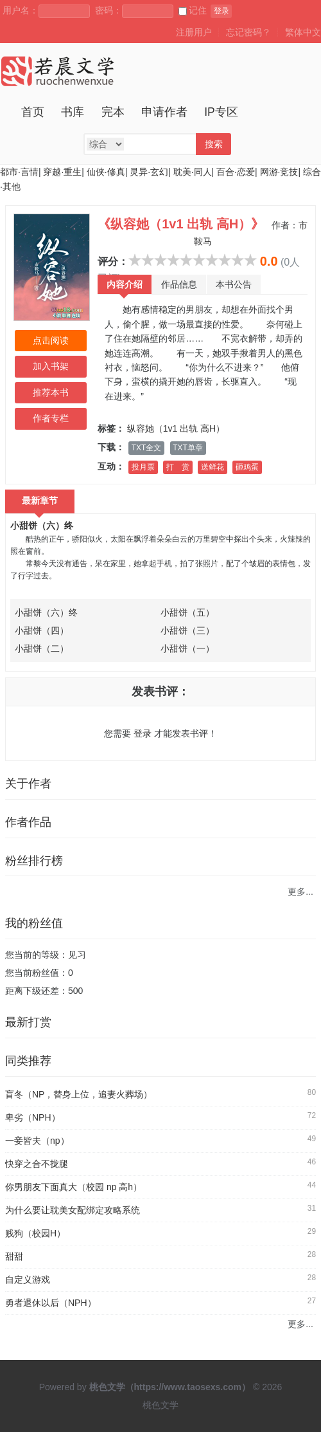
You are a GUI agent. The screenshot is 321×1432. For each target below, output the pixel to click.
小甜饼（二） (42, 648)
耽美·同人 (192, 172)
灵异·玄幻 (149, 172)
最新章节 (40, 500)
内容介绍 (125, 284)
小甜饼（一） (187, 648)
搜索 (214, 144)
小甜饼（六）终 (41, 525)
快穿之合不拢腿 (36, 1164)
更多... (300, 891)
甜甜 (14, 1256)
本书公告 (234, 284)
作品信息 (179, 284)
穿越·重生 (62, 172)
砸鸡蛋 (247, 467)
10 (250, 259)
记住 (192, 10)
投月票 (143, 467)
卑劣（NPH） (32, 1117)
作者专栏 (51, 418)
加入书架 (51, 366)
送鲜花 (212, 467)
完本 (113, 112)
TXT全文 (146, 447)
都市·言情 (19, 172)
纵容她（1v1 (152, 428)
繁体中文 (303, 32)
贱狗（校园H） (35, 1233)
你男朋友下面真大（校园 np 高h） (73, 1187)
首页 (32, 112)
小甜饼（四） (42, 630)
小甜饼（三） (187, 630)
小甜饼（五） (187, 612)
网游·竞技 (279, 172)
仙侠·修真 (106, 172)
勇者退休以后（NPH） (50, 1303)
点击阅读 (51, 340)
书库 (72, 112)
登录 (221, 10)
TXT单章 (187, 447)
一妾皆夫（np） (37, 1140)
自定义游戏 (27, 1279)
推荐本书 (51, 392)
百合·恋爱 (235, 172)
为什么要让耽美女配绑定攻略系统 (72, 1210)
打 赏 (177, 467)
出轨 (189, 428)
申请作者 (164, 112)
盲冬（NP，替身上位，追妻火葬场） (78, 1094)
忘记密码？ (248, 32)
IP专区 (221, 112)
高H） (212, 428)
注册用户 (194, 32)
